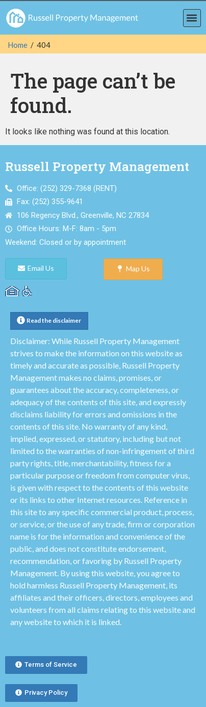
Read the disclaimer (54, 320)
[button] (192, 18)
